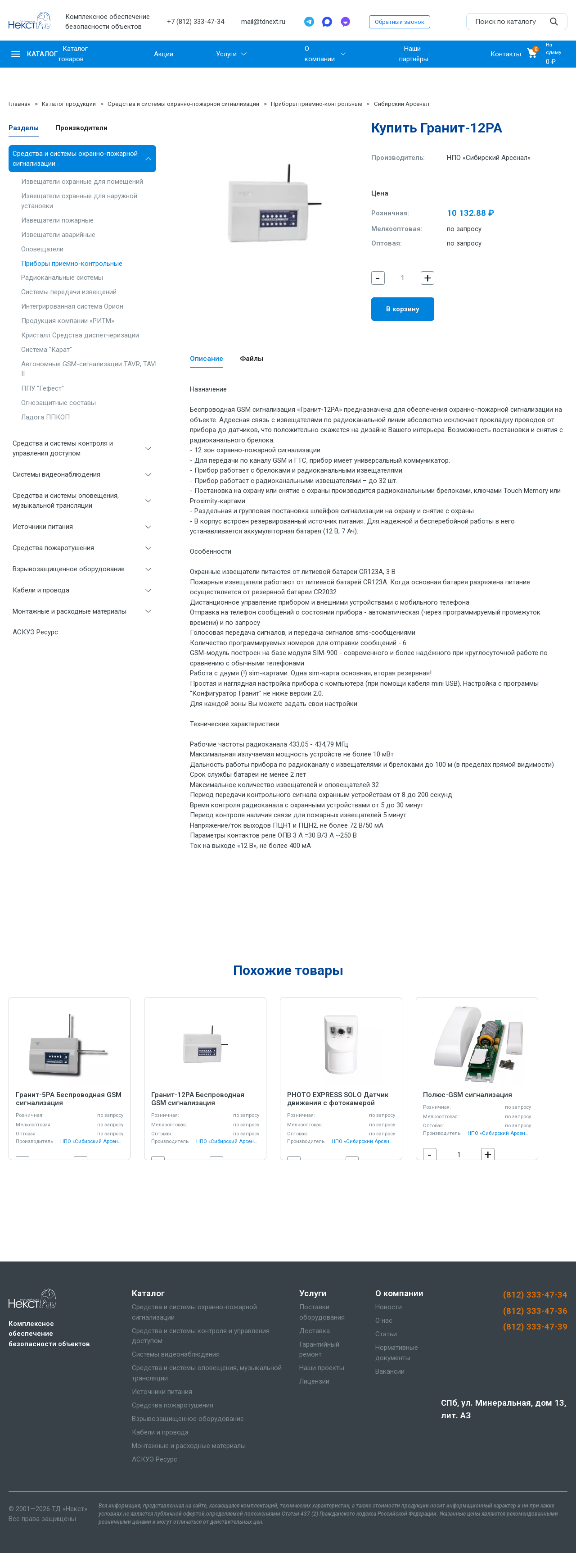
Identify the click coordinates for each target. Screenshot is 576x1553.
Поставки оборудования (322, 1312)
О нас (383, 1320)
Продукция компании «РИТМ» (67, 321)
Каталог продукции (69, 103)
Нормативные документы (396, 1353)
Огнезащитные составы (58, 403)
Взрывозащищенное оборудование (69, 569)
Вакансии (390, 1371)
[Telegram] (309, 21)
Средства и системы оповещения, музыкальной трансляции (66, 501)
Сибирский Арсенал (401, 103)
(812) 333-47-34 (535, 1295)
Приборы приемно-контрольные (316, 103)
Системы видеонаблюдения (56, 474)
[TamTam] (345, 21)
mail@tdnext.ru (263, 22)
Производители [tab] (81, 128)
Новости (388, 1307)
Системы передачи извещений (69, 292)
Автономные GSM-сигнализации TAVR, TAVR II (90, 369)
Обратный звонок (399, 21)
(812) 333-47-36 (535, 1311)
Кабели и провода (41, 590)
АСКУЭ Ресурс (35, 632)
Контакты (505, 54)
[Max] (327, 21)
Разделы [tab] (24, 128)
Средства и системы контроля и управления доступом (63, 448)
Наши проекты (321, 1368)
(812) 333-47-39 (535, 1327)
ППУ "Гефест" (42, 388)
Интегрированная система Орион (72, 306)
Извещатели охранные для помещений (82, 182)
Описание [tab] (206, 359)
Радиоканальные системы (62, 277)
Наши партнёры (413, 54)
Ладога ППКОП (45, 417)
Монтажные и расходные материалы (69, 611)
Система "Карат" (46, 350)
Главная (20, 103)
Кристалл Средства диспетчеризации (80, 335)
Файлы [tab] (251, 359)
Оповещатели (42, 249)
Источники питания (43, 527)
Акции (163, 54)
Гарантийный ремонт (319, 1349)
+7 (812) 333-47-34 (195, 22)
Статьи (386, 1334)
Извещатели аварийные (58, 235)
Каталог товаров (73, 54)
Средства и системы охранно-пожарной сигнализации (183, 103)
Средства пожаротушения (53, 548)
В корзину (402, 309)
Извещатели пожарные (57, 220)
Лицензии (314, 1381)
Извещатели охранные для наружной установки (79, 201)
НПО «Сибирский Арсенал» (489, 158)
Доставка (314, 1331)
